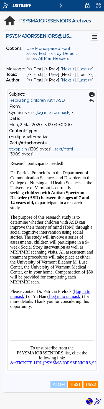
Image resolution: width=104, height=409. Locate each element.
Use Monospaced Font (48, 48)
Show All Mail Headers (47, 58)
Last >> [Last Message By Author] (85, 80)
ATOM (59, 384)
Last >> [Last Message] (85, 69)
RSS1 (75, 384)
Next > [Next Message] (68, 69)
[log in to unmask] (53, 112)
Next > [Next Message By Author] (68, 80)
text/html (64, 149)
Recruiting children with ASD (37, 100)
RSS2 (91, 384)
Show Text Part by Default (51, 53)
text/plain (18, 149)
